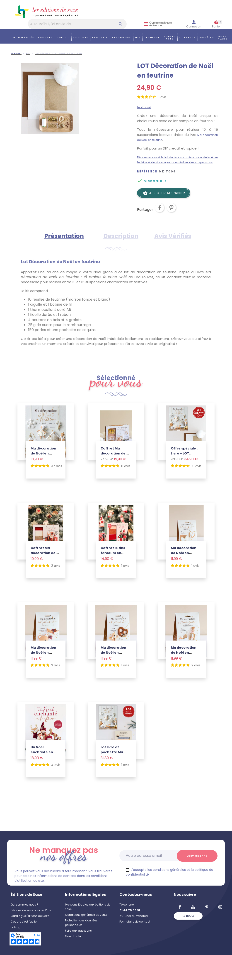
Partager (159, 211)
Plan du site (73, 936)
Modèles (207, 37)
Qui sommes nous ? (24, 904)
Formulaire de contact (134, 921)
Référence (147, 171)
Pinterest (171, 211)
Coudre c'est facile (23, 921)
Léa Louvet (144, 107)
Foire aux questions (78, 931)
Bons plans (222, 37)
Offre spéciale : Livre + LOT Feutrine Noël (184, 453)
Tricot (63, 37)
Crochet (45, 37)
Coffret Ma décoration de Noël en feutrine (115, 453)
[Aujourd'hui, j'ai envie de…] (77, 24)
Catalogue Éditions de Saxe (30, 916)
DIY (137, 37)
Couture (81, 37)
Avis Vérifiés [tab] (172, 236)
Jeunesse (152, 37)
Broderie (100, 37)
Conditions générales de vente (86, 915)
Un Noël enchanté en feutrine (42, 752)
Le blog (15, 927)
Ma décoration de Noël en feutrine (43, 453)
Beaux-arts (170, 37)
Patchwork (121, 37)
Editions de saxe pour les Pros (31, 910)
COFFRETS (187, 37)
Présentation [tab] (64, 236)
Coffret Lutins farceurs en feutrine (113, 553)
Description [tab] (120, 236)
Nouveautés (23, 37)
